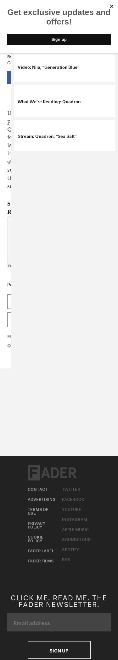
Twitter (71, 489)
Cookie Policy (35, 538)
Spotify (70, 549)
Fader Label (41, 550)
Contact (38, 489)
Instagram (74, 519)
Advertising (42, 499)
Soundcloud (76, 539)
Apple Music (75, 529)
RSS (66, 559)
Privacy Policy (36, 524)
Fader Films (41, 560)
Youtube (71, 509)
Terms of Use (38, 511)
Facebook (73, 499)
